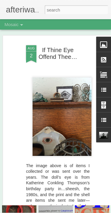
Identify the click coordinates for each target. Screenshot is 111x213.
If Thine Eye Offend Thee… (57, 34)
